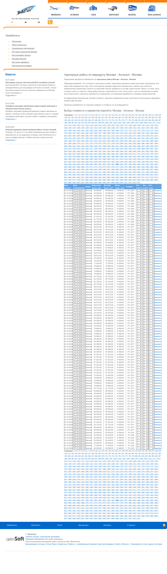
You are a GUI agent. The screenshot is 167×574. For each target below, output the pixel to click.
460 (138, 164)
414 (130, 159)
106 (132, 123)
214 (121, 136)
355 (65, 154)
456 (121, 164)
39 (96, 117)
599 (74, 183)
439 (143, 162)
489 (74, 169)
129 (134, 125)
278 (112, 143)
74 (116, 120)
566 (121, 177)
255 (108, 141)
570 (138, 177)
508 (156, 169)
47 (123, 117)
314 (78, 149)
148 (121, 128)
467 (74, 167)
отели (93, 14)
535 (82, 175)
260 (130, 141)
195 (134, 133)
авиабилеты (56, 14)
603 (91, 183)
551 (151, 175)
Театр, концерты (154, 14)
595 (151, 180)
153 (143, 128)
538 (95, 175)
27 (153, 115)
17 (120, 115)
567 (125, 177)
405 (91, 159)
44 (113, 117)
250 (87, 141)
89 (69, 123)
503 (134, 169)
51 (136, 117)
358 (78, 154)
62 (76, 120)
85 (153, 120)
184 (87, 133)
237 (125, 138)
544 (121, 175)
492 (87, 169)
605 (100, 183)
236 (121, 138)
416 (138, 159)
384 (95, 157)
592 (138, 180)
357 (74, 154)
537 (91, 175)
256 (112, 141)
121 (100, 125)
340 (95, 151)
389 (117, 157)
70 (103, 120)
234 (112, 138)
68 (96, 120)
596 (156, 180)
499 (117, 169)
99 (103, 123)
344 (112, 151)
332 (156, 149)
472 (95, 167)
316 (87, 149)
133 (151, 125)
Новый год (62, 544)
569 (134, 177)
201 (65, 136)
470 (87, 167)
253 (100, 141)
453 (108, 164)
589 (125, 180)
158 (69, 131)
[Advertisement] (32, 169)
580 (87, 180)
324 (121, 149)
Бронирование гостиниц (35, 544)
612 (130, 183)
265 (151, 141)
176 (147, 131)
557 (82, 177)
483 (143, 167)
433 (117, 162)
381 (82, 157)
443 (65, 164)
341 (100, 151)
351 (143, 151)
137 (74, 128)
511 (74, 172)
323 (117, 149)
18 (123, 115)
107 (136, 123)
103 (119, 123)
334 (69, 151)
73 (113, 120)
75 (119, 120)
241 (143, 138)
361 (91, 154)
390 (121, 157)
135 (65, 128)
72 (109, 120)
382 (87, 157)
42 (106, 117)
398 (156, 157)
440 (147, 162)
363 (100, 154)
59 (66, 120)
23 (140, 115)
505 (143, 169)
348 (130, 151)
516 (95, 172)
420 (156, 159)
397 (151, 157)
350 (138, 151)
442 (156, 162)
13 (106, 115)
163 (91, 131)
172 (130, 131)
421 (65, 162)
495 (100, 169)
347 (125, 151)
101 (110, 123)
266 (156, 141)
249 (82, 141)
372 (138, 154)
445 (74, 164)
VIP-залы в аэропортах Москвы (24, 52)
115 (74, 125)
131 (143, 125)
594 (147, 180)
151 (134, 128)
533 (74, 175)
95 (89, 123)
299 (108, 146)
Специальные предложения (23, 48)
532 (69, 175)
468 (78, 167)
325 (125, 149)
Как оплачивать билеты (21, 55)
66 (89, 120)
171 (125, 131)
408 (104, 159)
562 (104, 177)
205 (82, 136)
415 (134, 159)
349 (134, 151)
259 (125, 141)
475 (108, 167)
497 (108, 169)
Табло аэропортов (19, 45)
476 (112, 167)
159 (74, 131)
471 (91, 167)
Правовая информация (35, 539)
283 (134, 143)
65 (86, 120)
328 (138, 149)
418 (147, 159)
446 (78, 164)
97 (96, 123)
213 (117, 136)
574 (156, 177)
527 (143, 172)
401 (74, 159)
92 (79, 123)
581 (91, 180)
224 (69, 138)
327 (134, 149)
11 (100, 115)
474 (104, 167)
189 (108, 133)
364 (104, 154)
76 (123, 120)
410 (112, 159)
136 (69, 128)
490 (78, 169)
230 (95, 138)
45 (116, 117)
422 (69, 162)
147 (117, 128)
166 (104, 131)
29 (160, 115)
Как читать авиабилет (20, 62)
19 (126, 115)
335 (74, 151)
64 (83, 120)
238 (130, 138)
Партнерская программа (22, 66)
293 (82, 146)
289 (65, 146)
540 (104, 175)
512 (78, 172)
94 (86, 123)
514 (87, 172)
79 (133, 120)
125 (117, 125)
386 (104, 157)
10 (96, 115)
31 (69, 117)
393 (134, 157)
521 (117, 172)
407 (100, 159)
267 (65, 143)
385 (100, 157)
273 (91, 143)
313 (74, 149)
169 (117, 131)
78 (129, 120)
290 (69, 146)
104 (123, 123)
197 (143, 133)
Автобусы (107, 525)
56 (153, 117)
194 (130, 133)
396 (147, 157)
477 (117, 167)
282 (130, 143)
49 (129, 117)
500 (121, 169)
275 (100, 143)
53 (143, 117)
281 (125, 143)
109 (145, 123)
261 (134, 141)
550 (147, 175)
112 (158, 123)
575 (65, 180)
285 (143, 143)
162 (87, 131)
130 (138, 125)
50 (133, 117)
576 (69, 180)
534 (78, 175)
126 (121, 125)
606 (104, 183)
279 (117, 143)
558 (87, 177)
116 (78, 125)
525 (134, 172)
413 (125, 159)
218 (138, 136)
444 (69, 164)
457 (125, 164)
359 (82, 154)
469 (82, 167)
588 (121, 180)
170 (121, 131)
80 (136, 120)
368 (121, 154)
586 (112, 180)
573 (151, 177)
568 (130, 177)
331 (151, 149)
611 (125, 183)
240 (138, 138)
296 (95, 146)
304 (130, 146)
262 (138, 141)
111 (154, 123)
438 (138, 162)
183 (82, 133)
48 (126, 117)
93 (83, 123)
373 (143, 154)
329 (143, 149)
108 (141, 123)
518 (104, 172)
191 (117, 133)
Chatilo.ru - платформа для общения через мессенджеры (91, 544)
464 (156, 164)
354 (156, 151)
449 (91, 164)
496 (104, 169)
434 (121, 162)
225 (74, 138)
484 (147, 167)
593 (143, 180)
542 (112, 175)
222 (156, 136)
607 (108, 183)
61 (72, 120)
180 (69, 133)
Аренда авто (83, 525)
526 (138, 172)
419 (151, 159)
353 (151, 151)
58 (160, 117)
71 (106, 120)
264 (147, 141)
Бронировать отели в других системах (147, 544)
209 (100, 136)
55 (150, 117)
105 (128, 123)
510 (69, 172)
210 (104, 136)
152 (138, 128)
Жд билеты (35, 525)
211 (108, 136)
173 (134, 131)
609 (117, 183)
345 (117, 151)
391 (125, 157)
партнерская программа (50, 537)
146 (112, 128)
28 (157, 115)
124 (112, 125)
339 (91, 151)
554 (69, 177)
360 (87, 154)
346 (121, 151)
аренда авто (114, 14)
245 (65, 141)
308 (147, 146)
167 (108, 131)
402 (78, 159)
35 (83, 117)
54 (146, 117)
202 (69, 136)
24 (143, 115)
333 (65, 151)
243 (151, 138)
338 (87, 151)
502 (130, 169)
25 (146, 115)
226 (78, 138)
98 (99, 123)
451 (100, 164)
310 (156, 146)
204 (78, 136)
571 (143, 177)
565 (117, 177)
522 (121, 172)
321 (108, 149)
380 (78, 157)
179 (65, 133)
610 (121, 183)
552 (156, 175)
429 (100, 162)
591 (134, 180)
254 (104, 141)
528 (147, 172)
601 (82, 183)
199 (151, 133)
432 (112, 162)
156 (156, 128)
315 (82, 149)
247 (74, 141)
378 (69, 157)
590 (130, 180)
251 (91, 141)
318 (95, 149)
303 (125, 146)
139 (82, 128)
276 (104, 143)
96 (93, 123)
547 (134, 175)
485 (151, 167)
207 (91, 136)
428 (95, 162)
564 (112, 177)
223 (65, 138)
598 (69, 183)
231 (100, 138)
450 (95, 164)
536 (87, 175)
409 (108, 159)
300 (112, 146)
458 (130, 164)
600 (78, 183)
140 (87, 128)
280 (121, 143)
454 (112, 164)
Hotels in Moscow (122, 544)
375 (151, 154)
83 (146, 120)
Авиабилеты (12, 525)
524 (130, 172)
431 (108, 162)
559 (91, 177)
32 (72, 117)
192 (121, 133)
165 (100, 131)
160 (78, 131)
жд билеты (74, 14)
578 (78, 180)
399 (65, 159)
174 (138, 131)
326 (130, 149)
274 (95, 143)
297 (100, 146)
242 (147, 138)
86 (156, 120)
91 (76, 123)
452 (104, 164)
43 (109, 117)
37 (89, 117)
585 (108, 180)
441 (151, 162)
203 (74, 136)
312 (69, 149)
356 (69, 154)
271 (82, 143)
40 (99, 117)
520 (112, 172)
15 (113, 115)
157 (65, 131)
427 (91, 162)
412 (121, 159)
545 (125, 175)
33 (76, 117)
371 (134, 154)
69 (99, 120)
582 (95, 180)
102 (115, 123)
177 (151, 131)
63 (79, 120)
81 (140, 120)
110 (149, 123)
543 (117, 175)
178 (156, 131)
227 (82, 138)
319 (100, 149)
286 (147, 143)
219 (143, 136)
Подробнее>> (11, 95)
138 (78, 128)
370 (130, 154)
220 (147, 136)
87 (160, 120)
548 (138, 175)
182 (78, 133)
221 (151, 136)
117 (82, 125)
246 (69, 141)
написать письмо (32, 537)
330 (147, 149)
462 (147, 164)
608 (112, 183)
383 (91, 157)
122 (104, 125)
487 (65, 169)
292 (78, 146)
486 (156, 167)
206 (87, 136)
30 (66, 117)
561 (100, 177)
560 (95, 177)
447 (82, 164)
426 (87, 162)
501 (125, 169)
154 (147, 128)
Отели (59, 525)
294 (87, 146)
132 (147, 125)
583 (100, 180)
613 (134, 183)
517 (100, 172)
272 (87, 143)
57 (156, 117)
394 (138, 157)
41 (103, 117)
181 (74, 133)
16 (116, 115)
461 (143, 164)
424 (78, 162)
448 (87, 164)
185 (91, 133)
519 (108, 172)
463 (151, 164)
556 (78, 177)
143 (100, 128)
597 (65, 183)
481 (134, 167)
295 (91, 146)
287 (151, 143)
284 (138, 143)
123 (108, 125)
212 (112, 136)
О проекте (131, 525)
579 (82, 180)
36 (86, 117)
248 (78, 141)
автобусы (132, 14)
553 (65, 177)
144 (104, 128)
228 (87, 138)
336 (78, 151)
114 (69, 125)
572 (147, 177)
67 (93, 120)
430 (104, 162)
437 (134, 162)
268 (69, 143)
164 (95, 131)
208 (95, 136)
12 (103, 115)
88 (66, 123)
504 (138, 169)
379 (74, 157)
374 (147, 154)
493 (91, 169)
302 (121, 146)
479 (125, 167)
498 (112, 169)
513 (82, 172)
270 (78, 143)
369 (125, 154)
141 (91, 128)
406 (95, 159)
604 (95, 183)
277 (108, 143)
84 (150, 120)
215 (125, 136)
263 (143, 141)
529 (151, 172)
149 (125, 128)
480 (130, 167)
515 (91, 172)
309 (151, 146)
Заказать (157, 190)
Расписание (16, 41)
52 (140, 117)
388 (112, 157)
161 (82, 131)
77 (126, 120)
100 (106, 123)
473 (100, 167)
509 (65, 172)
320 (104, 149)
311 (65, 149)
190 (112, 133)
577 (74, 180)
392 (130, 157)
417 (143, 159)
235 (117, 138)
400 (69, 159)
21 (133, 115)
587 (117, 180)
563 (108, 177)
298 (104, 146)
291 (74, 146)
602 (87, 183)
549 (143, 175)
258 (121, 141)
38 (93, 117)
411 (117, 159)
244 (156, 138)
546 (130, 175)
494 (95, 169)
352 (147, 151)
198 (147, 133)
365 (108, 154)
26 (150, 115)
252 (95, 141)
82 (143, 120)
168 (112, 131)
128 (130, 125)
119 (91, 125)
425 (82, 162)
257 (117, 141)
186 (95, 133)
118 (87, 125)
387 (108, 157)
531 (65, 175)
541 (108, 175)
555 (74, 177)
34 (79, 117)
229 (91, 138)
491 (82, 169)
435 (125, 162)
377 (65, 157)
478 (121, 167)
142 (95, 128)
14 (110, 115)
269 (74, 143)
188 (104, 133)
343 (108, 151)
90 (72, 123)
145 (108, 128)
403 (82, 159)
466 (69, 167)
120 (95, 125)
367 (117, 154)
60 (69, 120)
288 (156, 143)
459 (134, 164)
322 (112, 149)
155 (151, 128)
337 (82, 151)
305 (134, 146)
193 (125, 133)
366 (112, 154)
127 (125, 125)
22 (136, 115)
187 (100, 133)
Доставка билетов (19, 59)
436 (130, 162)
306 (138, 146)
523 (125, 172)
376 (156, 154)
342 (104, 151)
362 (95, 154)
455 (117, 164)
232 (104, 138)
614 (138, 183)
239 (134, 138)
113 (65, 125)
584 (104, 180)
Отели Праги (51, 544)
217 (134, 136)
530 (156, 172)
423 (74, 162)
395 (143, 157)
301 (117, 146)
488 (69, 169)
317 (91, 149)
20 (130, 115)
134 (156, 125)
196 (138, 133)
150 (130, 128)
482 (138, 167)
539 (100, 175)
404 (87, 159)
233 (108, 138)
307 (143, 146)
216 (130, 136)
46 (119, 117)
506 (147, 169)
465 (65, 167)
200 (156, 133)
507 (151, 169)
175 (143, 131)
